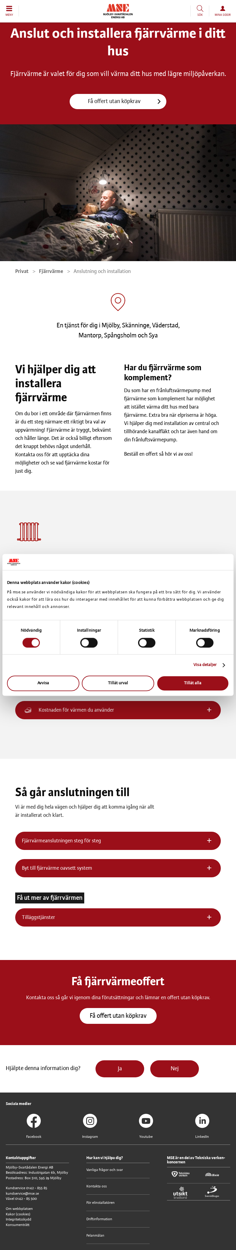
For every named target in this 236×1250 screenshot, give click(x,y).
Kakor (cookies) (18, 1214)
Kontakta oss (96, 1186)
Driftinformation (99, 1219)
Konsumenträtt (17, 1225)
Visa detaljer (205, 665)
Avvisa (43, 683)
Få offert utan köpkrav (114, 101)
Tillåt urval (118, 683)
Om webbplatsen (19, 1209)
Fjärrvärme (51, 271)
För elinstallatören (100, 1203)
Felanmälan (95, 1236)
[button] (9, 10)
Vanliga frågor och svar (104, 1170)
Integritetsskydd (18, 1219)
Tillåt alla (192, 683)
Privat (22, 271)
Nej (175, 1069)
